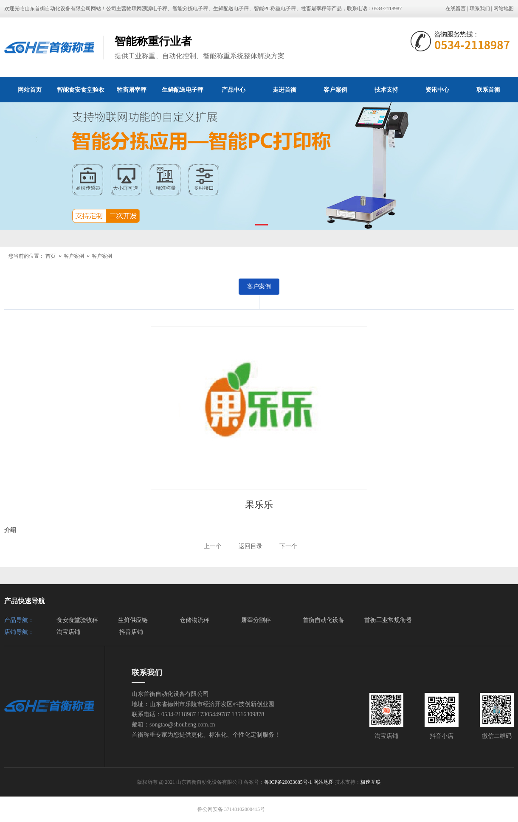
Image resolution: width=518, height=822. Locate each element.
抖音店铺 (131, 632)
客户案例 (335, 89)
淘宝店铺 (68, 632)
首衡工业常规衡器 (388, 620)
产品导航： (19, 620)
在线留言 (455, 8)
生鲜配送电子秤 (182, 89)
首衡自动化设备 (323, 620)
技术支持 (386, 89)
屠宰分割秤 (256, 620)
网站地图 (503, 8)
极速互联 (370, 782)
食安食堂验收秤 (77, 620)
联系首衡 (488, 89)
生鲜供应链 (133, 620)
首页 (50, 256)
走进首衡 (284, 89)
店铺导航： (19, 632)
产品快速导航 (24, 601)
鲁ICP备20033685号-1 (288, 782)
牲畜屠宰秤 (131, 89)
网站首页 (30, 89)
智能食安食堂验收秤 (80, 94)
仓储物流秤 (194, 620)
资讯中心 (437, 89)
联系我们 (480, 8)
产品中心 (233, 89)
